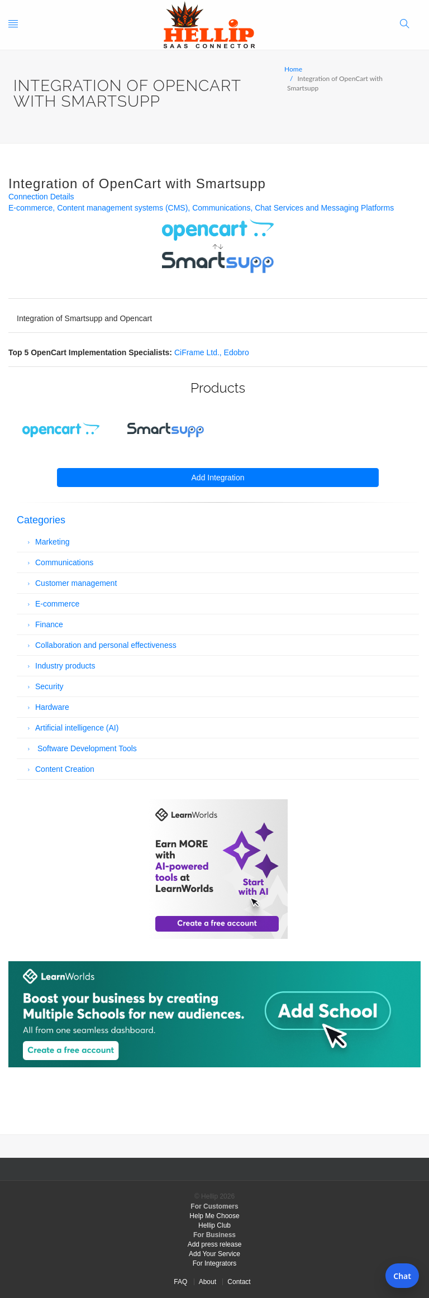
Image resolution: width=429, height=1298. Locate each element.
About (207, 1282)
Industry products (65, 665)
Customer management (76, 583)
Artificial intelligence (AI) (76, 727)
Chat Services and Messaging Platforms (324, 207)
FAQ (180, 1282)
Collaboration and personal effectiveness (106, 645)
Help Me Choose (214, 1216)
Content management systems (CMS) (122, 207)
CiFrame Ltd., (199, 352)
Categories (41, 520)
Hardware (52, 707)
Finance (49, 624)
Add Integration (218, 477)
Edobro (236, 352)
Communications (221, 207)
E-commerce (30, 207)
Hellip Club (214, 1225)
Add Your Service (214, 1254)
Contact (238, 1282)
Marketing (52, 541)
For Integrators (215, 1263)
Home (293, 69)
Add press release (215, 1244)
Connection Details (41, 196)
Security (49, 686)
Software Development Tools (86, 748)
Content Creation (64, 769)
